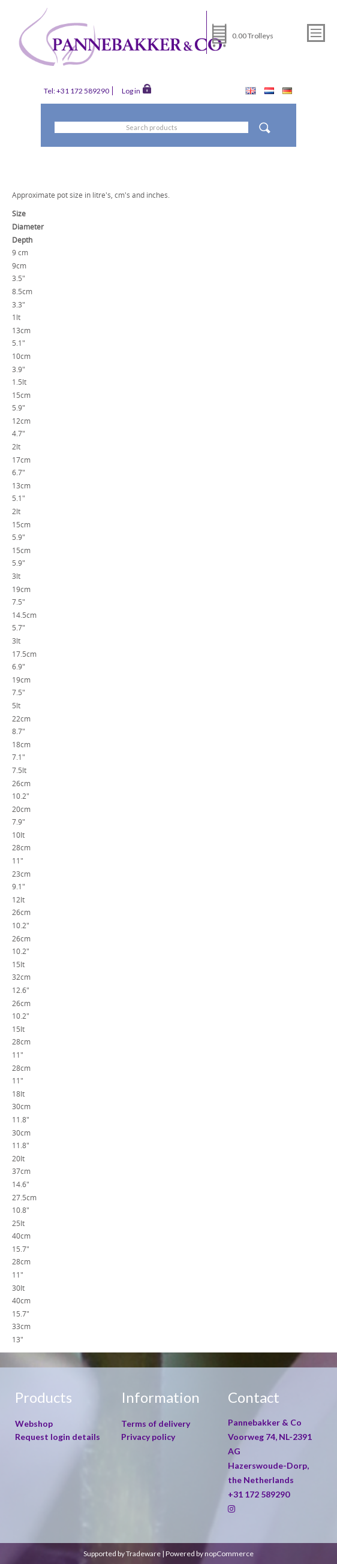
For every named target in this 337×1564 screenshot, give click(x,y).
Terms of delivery (155, 1423)
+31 (259, 1494)
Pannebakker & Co (265, 1422)
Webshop (34, 1423)
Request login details (57, 1437)
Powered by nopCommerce (210, 1553)
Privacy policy (148, 1437)
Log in (136, 89)
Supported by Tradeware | (124, 1553)
